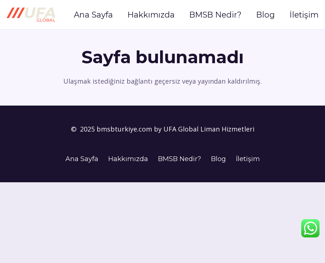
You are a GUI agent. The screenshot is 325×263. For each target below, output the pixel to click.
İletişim (248, 159)
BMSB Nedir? (179, 159)
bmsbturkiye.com (125, 129)
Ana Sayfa (81, 159)
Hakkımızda (128, 159)
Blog (218, 159)
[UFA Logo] (31, 14)
